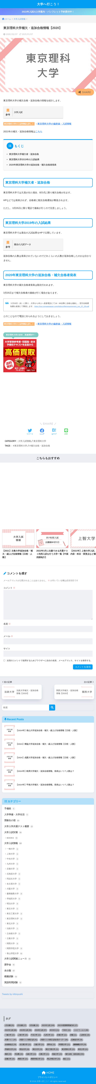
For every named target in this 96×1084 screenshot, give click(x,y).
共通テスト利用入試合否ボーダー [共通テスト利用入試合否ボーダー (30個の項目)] (54, 1040)
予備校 (9, 808)
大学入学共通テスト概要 (18, 826)
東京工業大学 (15, 913)
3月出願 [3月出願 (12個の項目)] (34, 1025)
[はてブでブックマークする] (54, 432)
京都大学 (13, 868)
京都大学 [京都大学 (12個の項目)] (62, 1035)
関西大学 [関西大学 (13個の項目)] (23, 1059)
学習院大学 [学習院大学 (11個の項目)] (64, 1044)
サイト (6, 648)
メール (8, 636)
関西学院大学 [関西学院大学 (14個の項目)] (37, 1059)
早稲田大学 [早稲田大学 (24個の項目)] (10, 1049)
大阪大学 (13, 888)
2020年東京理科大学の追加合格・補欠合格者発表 (32, 165)
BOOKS (12, 838)
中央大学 (13, 858)
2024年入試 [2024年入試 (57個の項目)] (40, 1030)
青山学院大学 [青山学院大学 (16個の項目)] (53, 1059)
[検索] (52, 708)
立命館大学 (14, 933)
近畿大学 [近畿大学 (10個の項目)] (10, 1059)
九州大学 (13, 864)
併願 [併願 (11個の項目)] (73, 1035)
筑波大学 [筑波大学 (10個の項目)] (57, 1054)
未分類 (9, 970)
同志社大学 (14, 878)
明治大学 (13, 903)
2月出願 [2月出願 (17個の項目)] (21, 1025)
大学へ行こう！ (48, 4)
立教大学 (13, 938)
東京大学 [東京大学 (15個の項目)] (37, 1049)
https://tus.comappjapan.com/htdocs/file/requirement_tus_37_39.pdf (61, 306)
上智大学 (13, 854)
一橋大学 (13, 849)
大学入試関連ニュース (17, 958)
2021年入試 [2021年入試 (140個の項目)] (48, 1025)
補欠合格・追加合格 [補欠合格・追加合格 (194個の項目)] (74, 1054)
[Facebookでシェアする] (42, 432)
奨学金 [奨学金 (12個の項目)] (51, 1044)
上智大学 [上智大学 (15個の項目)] (23, 1035)
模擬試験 (11, 976)
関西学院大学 (15, 948)
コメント (9, 588)
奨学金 (9, 964)
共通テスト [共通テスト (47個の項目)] (10, 1040)
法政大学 (13, 928)
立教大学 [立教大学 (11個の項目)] (44, 1054)
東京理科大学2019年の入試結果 (24, 159)
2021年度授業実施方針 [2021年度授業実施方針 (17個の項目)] (67, 1025)
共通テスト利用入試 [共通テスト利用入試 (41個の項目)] (28, 1040)
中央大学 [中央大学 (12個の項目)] (36, 1035)
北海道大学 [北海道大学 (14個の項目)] (76, 1040)
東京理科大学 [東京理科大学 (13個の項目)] (68, 1049)
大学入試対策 (13, 832)
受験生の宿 (12, 820)
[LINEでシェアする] (66, 432)
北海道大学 (14, 874)
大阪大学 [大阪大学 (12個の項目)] (39, 1044)
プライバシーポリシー (48, 1077)
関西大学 (13, 943)
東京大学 (13, 908)
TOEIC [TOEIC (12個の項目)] (66, 1030)
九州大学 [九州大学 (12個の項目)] (49, 1035)
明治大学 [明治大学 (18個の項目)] (24, 1049)
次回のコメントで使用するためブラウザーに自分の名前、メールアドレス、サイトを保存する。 (49, 660)
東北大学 (13, 923)
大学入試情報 (24, 441)
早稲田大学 (14, 898)
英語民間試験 (13, 982)
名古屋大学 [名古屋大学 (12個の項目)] (25, 1044)
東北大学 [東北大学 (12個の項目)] (83, 1049)
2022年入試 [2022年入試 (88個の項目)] (10, 1030)
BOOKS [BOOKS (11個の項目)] (54, 1030)
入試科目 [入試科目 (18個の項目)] (85, 1035)
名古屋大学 (14, 883)
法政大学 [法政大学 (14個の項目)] (31, 1054)
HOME (48, 1072)
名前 (7, 624)
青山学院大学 (15, 953)
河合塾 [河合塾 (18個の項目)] (19, 1054)
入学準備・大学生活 (16, 814)
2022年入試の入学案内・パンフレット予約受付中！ (48, 12)
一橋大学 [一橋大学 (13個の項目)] (10, 1035)
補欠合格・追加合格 (40, 445)
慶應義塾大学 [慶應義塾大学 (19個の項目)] (79, 1044)
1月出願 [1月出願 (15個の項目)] (9, 1025)
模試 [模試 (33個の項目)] (8, 1054)
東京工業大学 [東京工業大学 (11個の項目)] (52, 1049)
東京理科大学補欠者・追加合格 (24, 154)
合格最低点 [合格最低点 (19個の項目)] (10, 1044)
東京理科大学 (39, 441)
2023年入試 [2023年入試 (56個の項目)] (25, 1030)
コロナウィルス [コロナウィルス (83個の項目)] (81, 1030)
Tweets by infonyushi (12, 994)
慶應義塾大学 (15, 893)
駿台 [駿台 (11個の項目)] (66, 1059)
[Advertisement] (48, 398)
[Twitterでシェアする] (30, 432)
